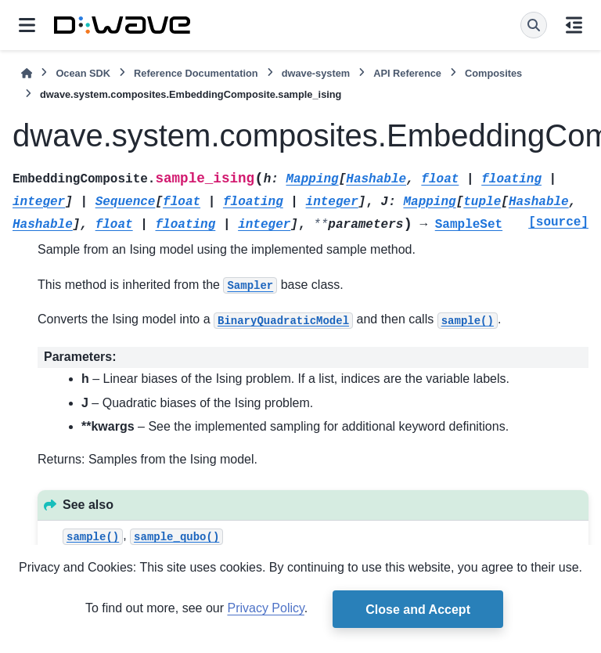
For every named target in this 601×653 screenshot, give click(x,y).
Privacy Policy (265, 608)
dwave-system (316, 73)
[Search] (533, 25)
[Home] (26, 73)
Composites (493, 73)
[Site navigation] (27, 25)
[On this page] (574, 25)
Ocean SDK (83, 73)
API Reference (407, 73)
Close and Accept (417, 609)
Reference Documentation (196, 73)
